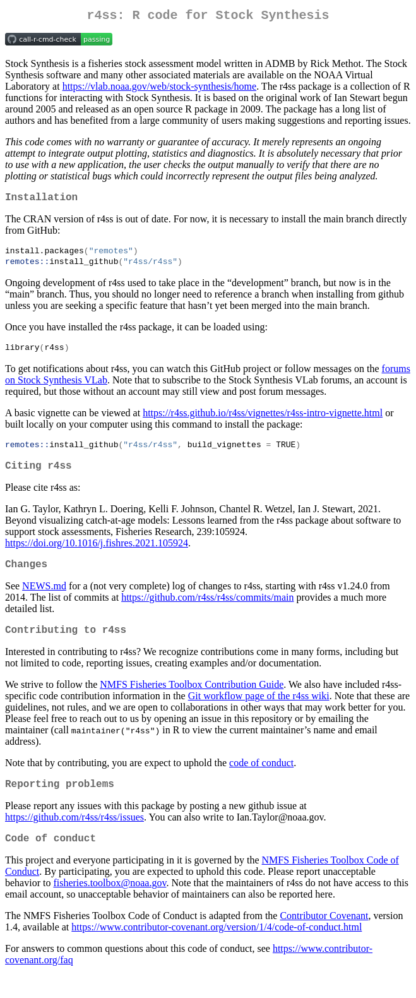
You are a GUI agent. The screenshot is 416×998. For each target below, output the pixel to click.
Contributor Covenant (324, 937)
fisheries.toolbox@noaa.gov (109, 904)
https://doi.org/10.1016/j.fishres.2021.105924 (96, 555)
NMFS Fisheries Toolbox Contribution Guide (191, 701)
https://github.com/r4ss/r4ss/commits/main (207, 611)
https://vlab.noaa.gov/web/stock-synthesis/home (159, 88)
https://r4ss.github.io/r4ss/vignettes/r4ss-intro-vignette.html (263, 421)
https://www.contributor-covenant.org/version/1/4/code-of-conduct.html (216, 949)
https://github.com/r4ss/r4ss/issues (74, 836)
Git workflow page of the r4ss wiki (259, 712)
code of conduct (261, 779)
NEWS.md (44, 600)
